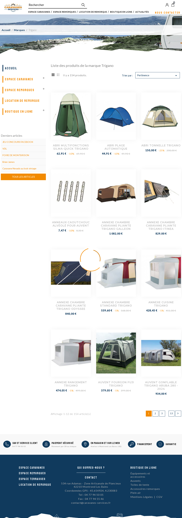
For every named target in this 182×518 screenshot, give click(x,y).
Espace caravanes (32, 467)
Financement (144, 444)
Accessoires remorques (145, 488)
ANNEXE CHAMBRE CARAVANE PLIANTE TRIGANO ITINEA (161, 225)
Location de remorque (93, 12)
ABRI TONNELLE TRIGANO (161, 145)
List (58, 74)
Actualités (142, 12)
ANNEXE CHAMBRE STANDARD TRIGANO (116, 304)
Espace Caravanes (39, 12)
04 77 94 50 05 (19, 446)
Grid (53, 74)
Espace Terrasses (32, 479)
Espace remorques (64, 12)
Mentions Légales (141, 496)
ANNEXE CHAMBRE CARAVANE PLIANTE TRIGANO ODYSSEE (71, 305)
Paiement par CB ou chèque (64, 446)
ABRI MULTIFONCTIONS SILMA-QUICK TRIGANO (71, 147)
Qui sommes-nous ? (91, 467)
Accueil (11, 68)
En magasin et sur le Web (105, 443)
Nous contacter (167, 12)
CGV (159, 496)
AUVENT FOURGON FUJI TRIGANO (116, 384)
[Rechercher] (57, 5)
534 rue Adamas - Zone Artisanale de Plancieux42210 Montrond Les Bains (91, 485)
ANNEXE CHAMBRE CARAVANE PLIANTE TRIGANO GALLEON (116, 225)
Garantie (171, 444)
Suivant (178, 413)
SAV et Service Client (25, 443)
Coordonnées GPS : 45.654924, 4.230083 (91, 490)
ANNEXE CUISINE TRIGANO (161, 304)
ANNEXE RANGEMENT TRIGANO (71, 384)
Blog (178, 4)
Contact (91, 477)
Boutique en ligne (121, 12)
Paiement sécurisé (63, 443)
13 (171, 413)
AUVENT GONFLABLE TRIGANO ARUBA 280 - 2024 (161, 385)
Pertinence (157, 76)
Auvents (135, 480)
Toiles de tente (139, 484)
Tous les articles (23, 176)
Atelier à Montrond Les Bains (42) (106, 446)
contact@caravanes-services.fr (91, 502)
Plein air (135, 492)
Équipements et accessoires (140, 475)
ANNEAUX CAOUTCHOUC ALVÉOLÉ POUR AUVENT (71, 224)
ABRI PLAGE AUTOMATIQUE (116, 147)
